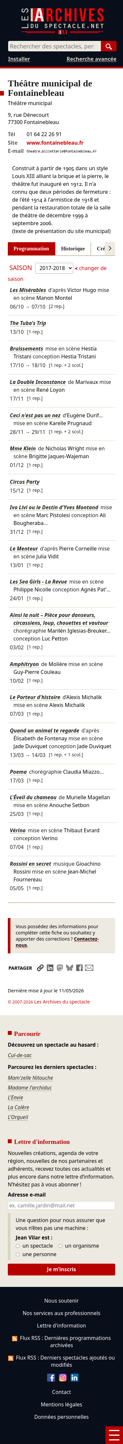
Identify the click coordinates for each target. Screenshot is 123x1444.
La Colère (18, 1088)
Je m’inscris (61, 1250)
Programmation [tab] (31, 248)
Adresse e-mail (27, 1177)
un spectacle (34, 1228)
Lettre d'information (61, 1307)
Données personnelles (61, 1398)
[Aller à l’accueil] (62, 33)
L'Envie (15, 1079)
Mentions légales (61, 1386)
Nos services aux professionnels (61, 1294)
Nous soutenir (61, 1282)
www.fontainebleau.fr (55, 142)
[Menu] (114, 1435)
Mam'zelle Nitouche (30, 1059)
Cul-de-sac (20, 1036)
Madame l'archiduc (30, 1069)
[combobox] (54, 46)
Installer (19, 59)
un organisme (78, 1228)
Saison (21, 267)
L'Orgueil (18, 1098)
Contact (61, 1373)
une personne (36, 1236)
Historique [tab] (73, 248)
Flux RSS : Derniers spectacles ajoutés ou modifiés (61, 1343)
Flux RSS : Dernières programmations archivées (61, 1323)
